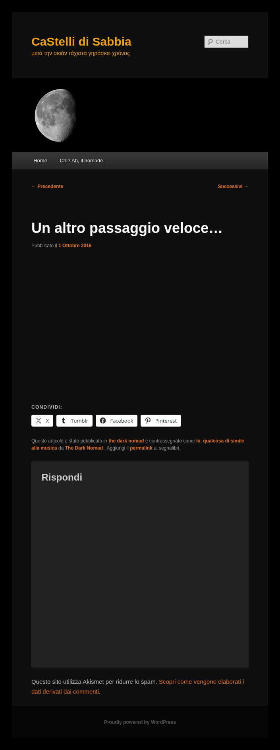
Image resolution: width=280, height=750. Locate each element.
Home (40, 160)
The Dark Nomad (84, 448)
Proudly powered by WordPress (140, 722)
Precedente (47, 186)
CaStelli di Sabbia (81, 41)
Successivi (233, 186)
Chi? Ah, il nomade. (82, 160)
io (198, 441)
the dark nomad (126, 441)
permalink (141, 448)
